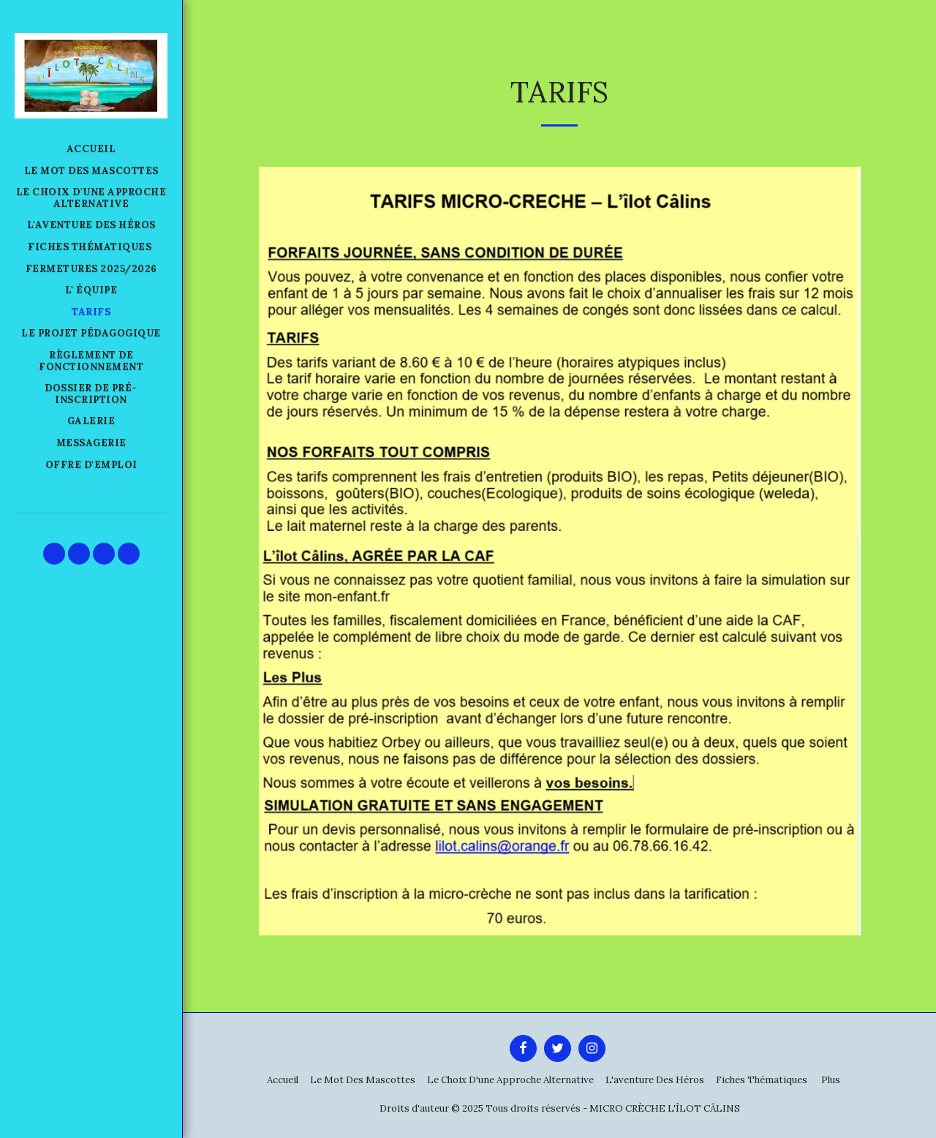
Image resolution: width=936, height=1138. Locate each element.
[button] (54, 554)
